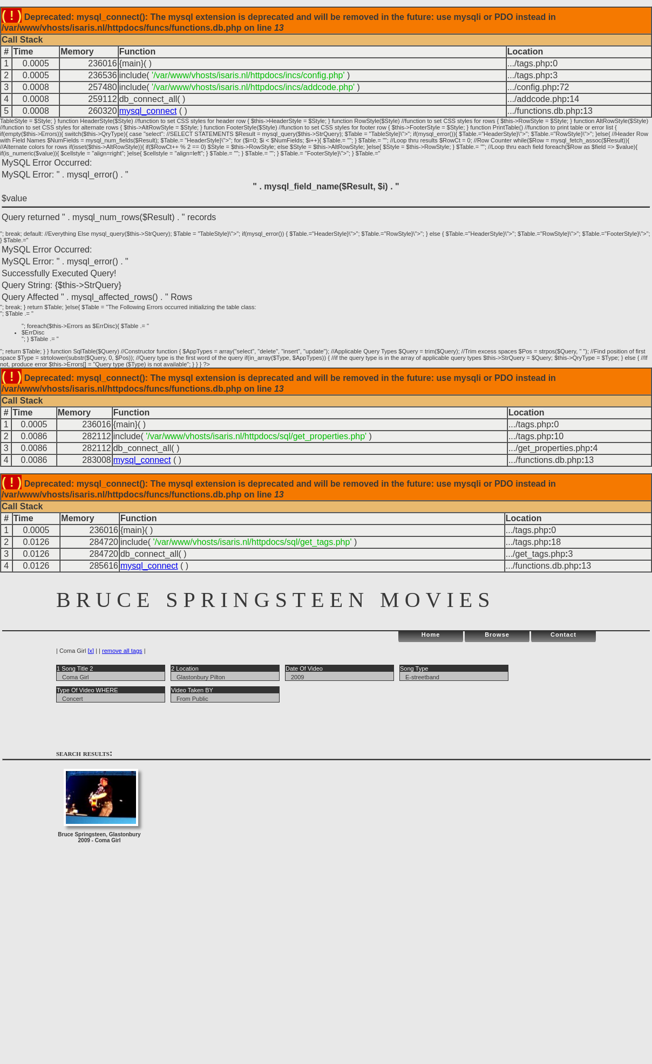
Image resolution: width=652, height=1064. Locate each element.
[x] (90, 650)
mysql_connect (148, 110)
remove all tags (122, 650)
